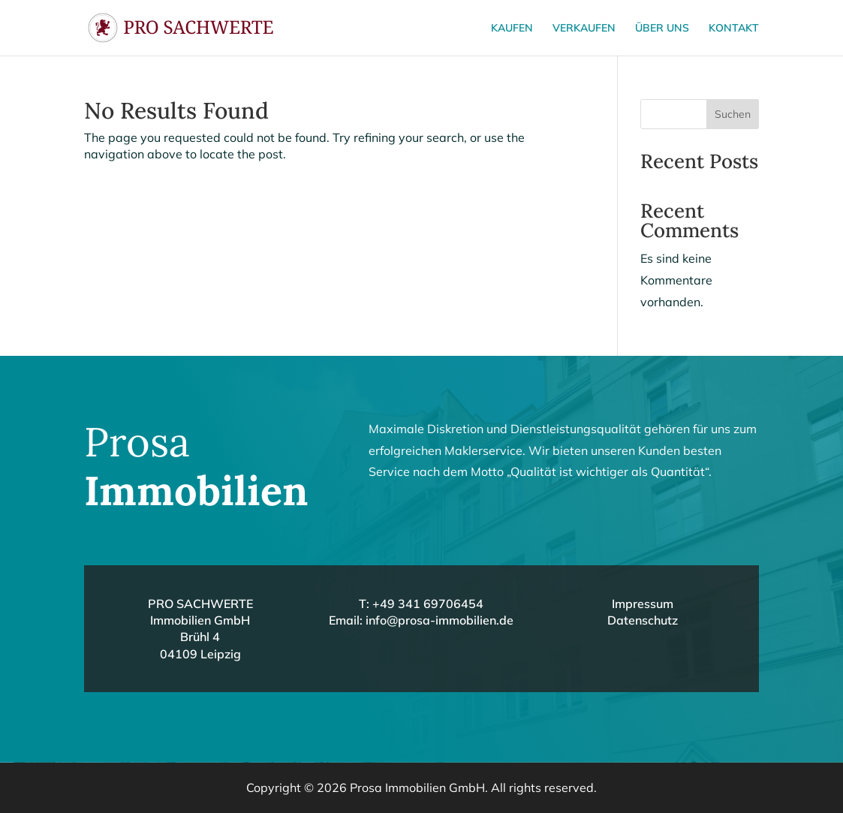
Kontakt (734, 29)
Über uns (662, 29)
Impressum (642, 603)
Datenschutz (642, 620)
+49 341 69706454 (427, 603)
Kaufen (512, 29)
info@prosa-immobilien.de (439, 620)
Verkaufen (584, 29)
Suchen (733, 114)
